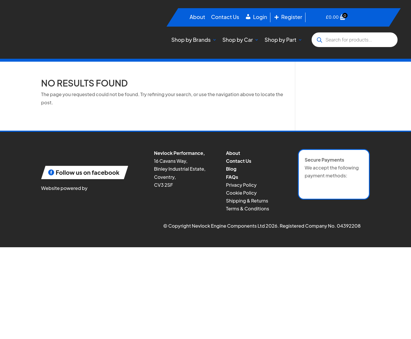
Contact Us (225, 17)
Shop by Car (237, 39)
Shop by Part (280, 39)
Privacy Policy (241, 185)
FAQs (232, 177)
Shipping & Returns (247, 201)
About (197, 17)
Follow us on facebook (88, 172)
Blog (231, 169)
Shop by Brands (191, 39)
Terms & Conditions (247, 208)
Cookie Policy (241, 193)
